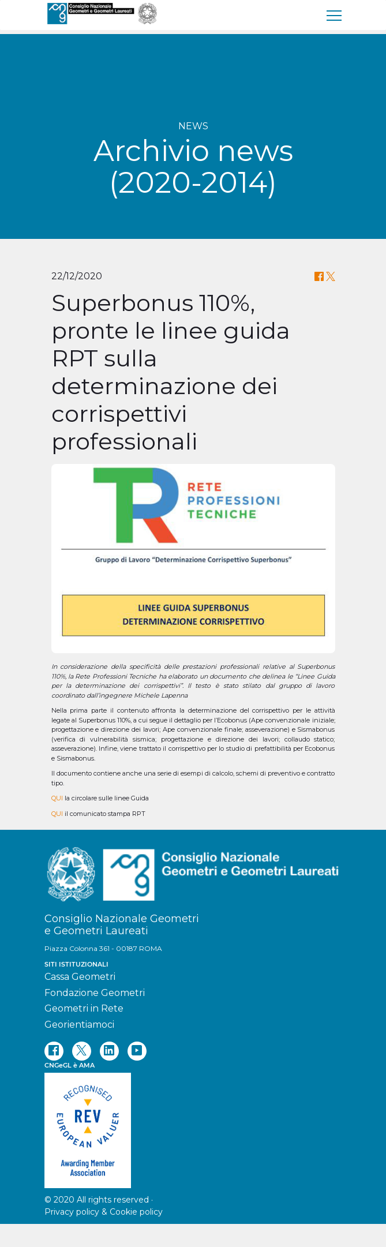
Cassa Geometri (79, 976)
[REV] (193, 1125)
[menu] (334, 15)
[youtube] (137, 1051)
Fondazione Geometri (94, 992)
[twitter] (81, 1051)
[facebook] (53, 1051)
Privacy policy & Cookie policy (103, 1212)
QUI (57, 798)
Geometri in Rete (83, 1008)
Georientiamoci (79, 1024)
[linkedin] (109, 1051)
